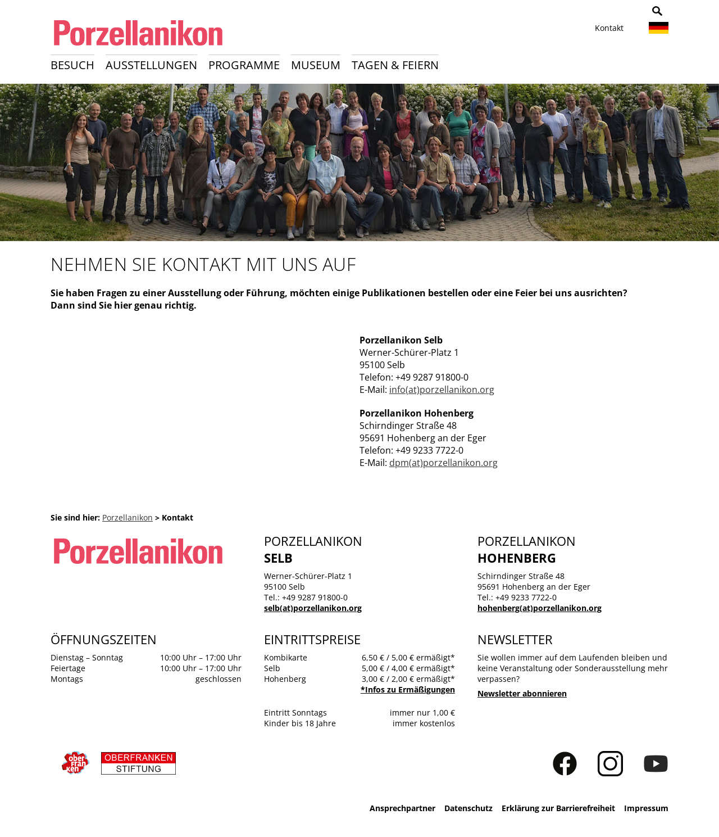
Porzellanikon (127, 517)
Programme (244, 65)
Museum (315, 65)
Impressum (646, 808)
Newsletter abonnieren (522, 693)
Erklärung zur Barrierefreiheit (558, 808)
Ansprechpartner (402, 808)
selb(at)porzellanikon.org (313, 608)
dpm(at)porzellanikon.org (443, 462)
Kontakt (609, 27)
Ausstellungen (151, 65)
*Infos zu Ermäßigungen (408, 689)
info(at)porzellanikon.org (441, 389)
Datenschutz (468, 808)
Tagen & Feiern (395, 65)
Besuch (72, 65)
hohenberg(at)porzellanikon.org (539, 608)
